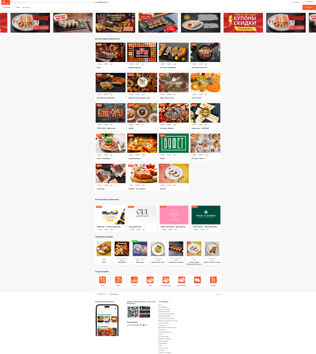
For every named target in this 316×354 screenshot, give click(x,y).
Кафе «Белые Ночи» (163, 323)
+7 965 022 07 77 (101, 2)
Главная (18, 7)
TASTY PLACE (161, 329)
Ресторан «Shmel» (163, 348)
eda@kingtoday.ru (113, 294)
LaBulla (160, 334)
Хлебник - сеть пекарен (164, 352)
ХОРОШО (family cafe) (164, 311)
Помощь (296, 2)
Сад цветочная (167, 227)
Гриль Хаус (161, 350)
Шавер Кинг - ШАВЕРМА (164, 339)
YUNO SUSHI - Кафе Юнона (165, 332)
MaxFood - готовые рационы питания (144, 227)
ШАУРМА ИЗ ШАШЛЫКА (164, 316)
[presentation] (95, 252)
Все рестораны (26, 7)
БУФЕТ (160, 345)
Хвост (160, 304)
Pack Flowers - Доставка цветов (110, 227)
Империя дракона (163, 307)
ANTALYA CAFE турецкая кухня (166, 318)
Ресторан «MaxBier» (163, 336)
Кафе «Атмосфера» (163, 341)
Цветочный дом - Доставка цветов (207, 227)
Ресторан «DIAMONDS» (164, 309)
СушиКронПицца (162, 343)
